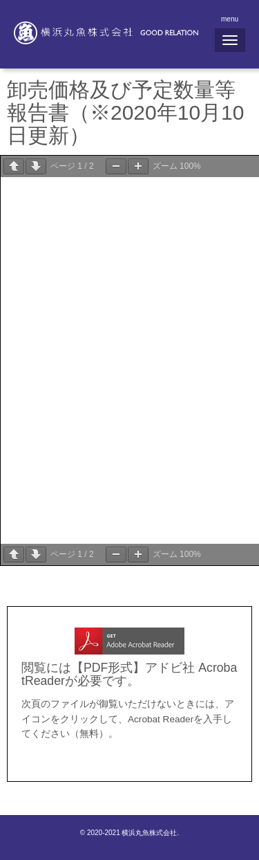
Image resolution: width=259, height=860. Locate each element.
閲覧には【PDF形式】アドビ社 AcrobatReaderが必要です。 (129, 674)
